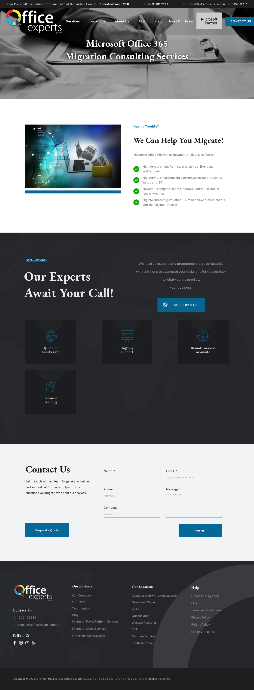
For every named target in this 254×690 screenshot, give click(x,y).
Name (109, 471)
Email (171, 471)
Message (173, 489)
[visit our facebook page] (14, 644)
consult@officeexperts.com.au (204, 4)
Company (110, 508)
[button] (58, 479)
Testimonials (81, 611)
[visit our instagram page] (21, 644)
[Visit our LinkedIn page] (34, 644)
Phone (108, 489)
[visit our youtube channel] (27, 644)
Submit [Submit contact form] (200, 530)
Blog (75, 617)
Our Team (79, 604)
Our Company (81, 598)
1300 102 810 (237, 4)
